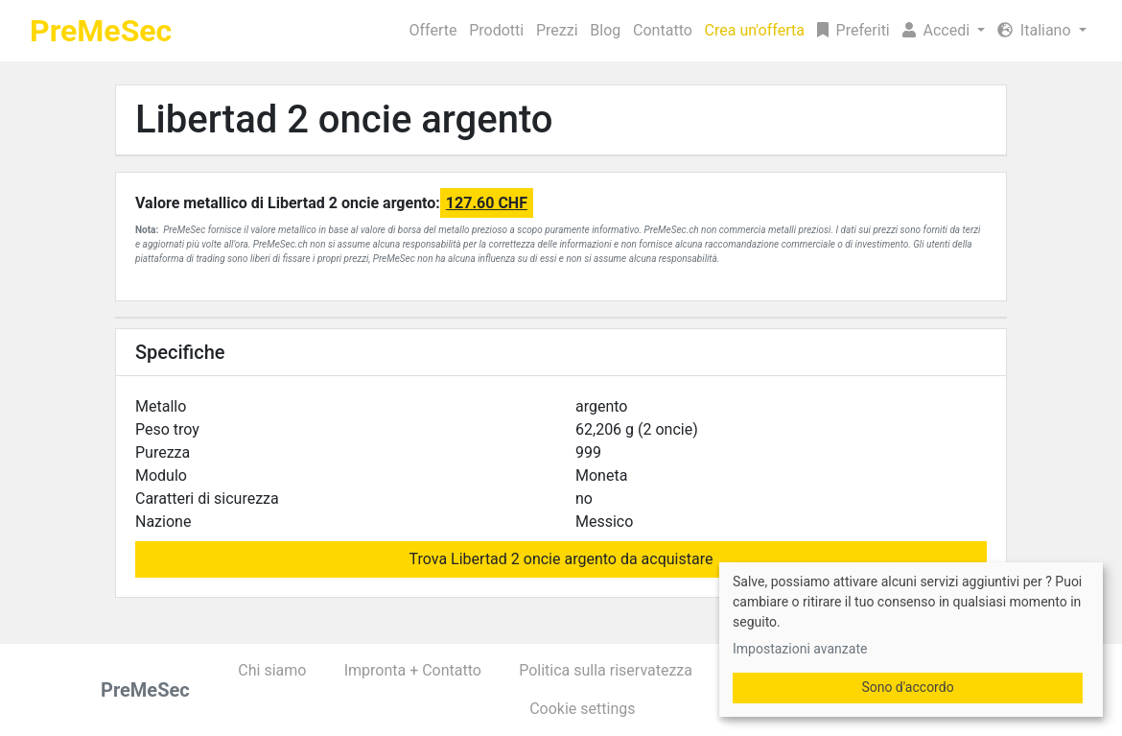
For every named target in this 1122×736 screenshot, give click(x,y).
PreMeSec (101, 30)
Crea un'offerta (755, 30)
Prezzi (557, 30)
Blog (605, 30)
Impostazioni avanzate (800, 648)
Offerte (433, 30)
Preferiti (853, 30)
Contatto (662, 30)
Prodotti (496, 30)
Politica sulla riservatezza (605, 670)
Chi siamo (272, 670)
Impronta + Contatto (412, 670)
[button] (943, 30)
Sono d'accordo (907, 687)
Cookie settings (582, 709)
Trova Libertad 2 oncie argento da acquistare (561, 559)
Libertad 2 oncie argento (344, 119)
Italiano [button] (1036, 30)
